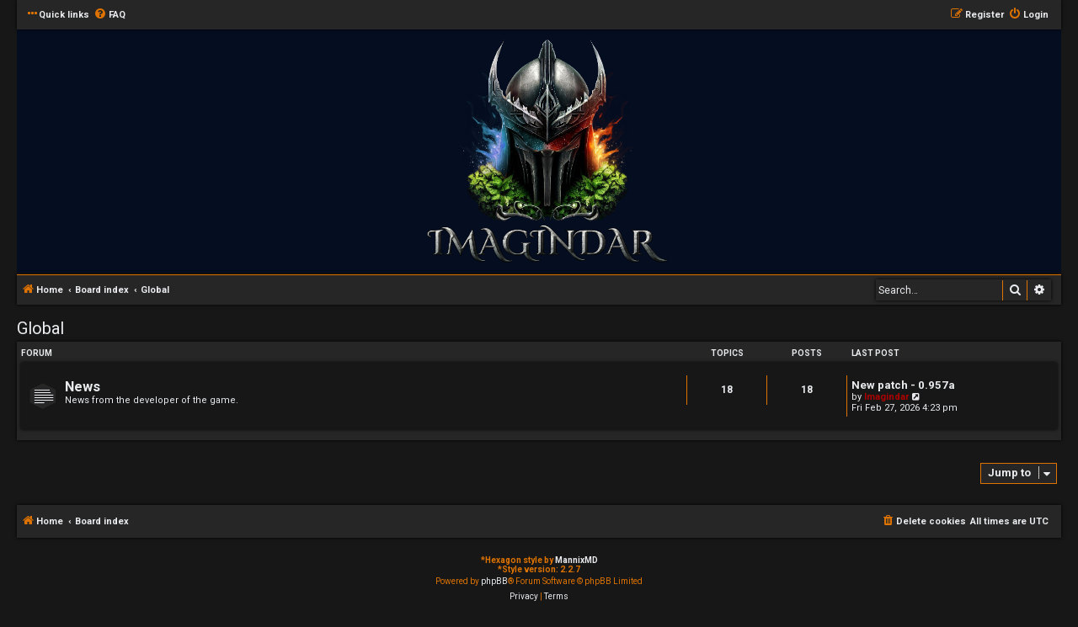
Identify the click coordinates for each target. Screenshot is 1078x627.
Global (40, 328)
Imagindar (886, 396)
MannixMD (576, 560)
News (82, 387)
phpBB (494, 581)
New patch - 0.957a (903, 385)
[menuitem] (109, 15)
